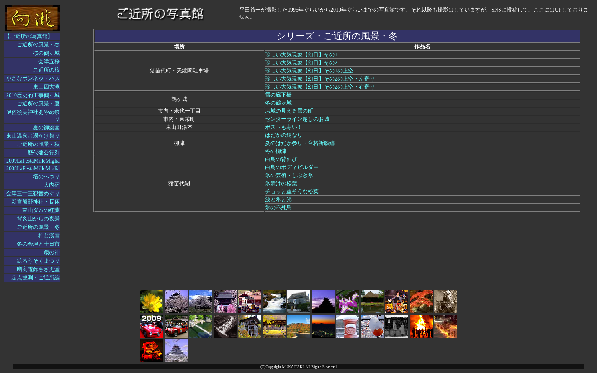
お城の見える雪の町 (289, 111)
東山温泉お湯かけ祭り (33, 136)
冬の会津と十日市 (38, 244)
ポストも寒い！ (284, 127)
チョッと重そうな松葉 (292, 191)
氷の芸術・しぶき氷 (289, 175)
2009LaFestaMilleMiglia (33, 161)
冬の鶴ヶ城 (278, 103)
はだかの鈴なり (284, 135)
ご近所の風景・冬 (38, 227)
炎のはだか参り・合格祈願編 (300, 143)
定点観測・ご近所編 (35, 278)
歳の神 (52, 252)
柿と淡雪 (49, 235)
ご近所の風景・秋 (38, 144)
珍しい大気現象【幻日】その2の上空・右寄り (320, 87)
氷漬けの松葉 (281, 183)
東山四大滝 (46, 87)
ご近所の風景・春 (38, 45)
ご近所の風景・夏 (38, 104)
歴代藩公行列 (44, 153)
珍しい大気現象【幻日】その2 (301, 63)
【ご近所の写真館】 (29, 36)
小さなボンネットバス (33, 78)
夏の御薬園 (46, 127)
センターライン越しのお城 (297, 119)
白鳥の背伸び (281, 159)
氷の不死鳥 (278, 207)
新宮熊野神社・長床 (35, 202)
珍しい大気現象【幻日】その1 (301, 55)
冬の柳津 (275, 151)
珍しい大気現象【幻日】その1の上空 (309, 71)
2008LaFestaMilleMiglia (33, 168)
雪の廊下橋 (278, 95)
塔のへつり (46, 176)
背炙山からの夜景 (38, 219)
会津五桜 (49, 61)
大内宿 (52, 185)
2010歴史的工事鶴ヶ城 (33, 95)
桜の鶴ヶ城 (46, 53)
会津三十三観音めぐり (33, 193)
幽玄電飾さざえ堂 (38, 269)
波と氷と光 (278, 199)
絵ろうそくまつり (38, 261)
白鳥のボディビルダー (292, 167)
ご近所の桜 (46, 70)
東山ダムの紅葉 (41, 210)
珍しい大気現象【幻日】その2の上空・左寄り (320, 79)
